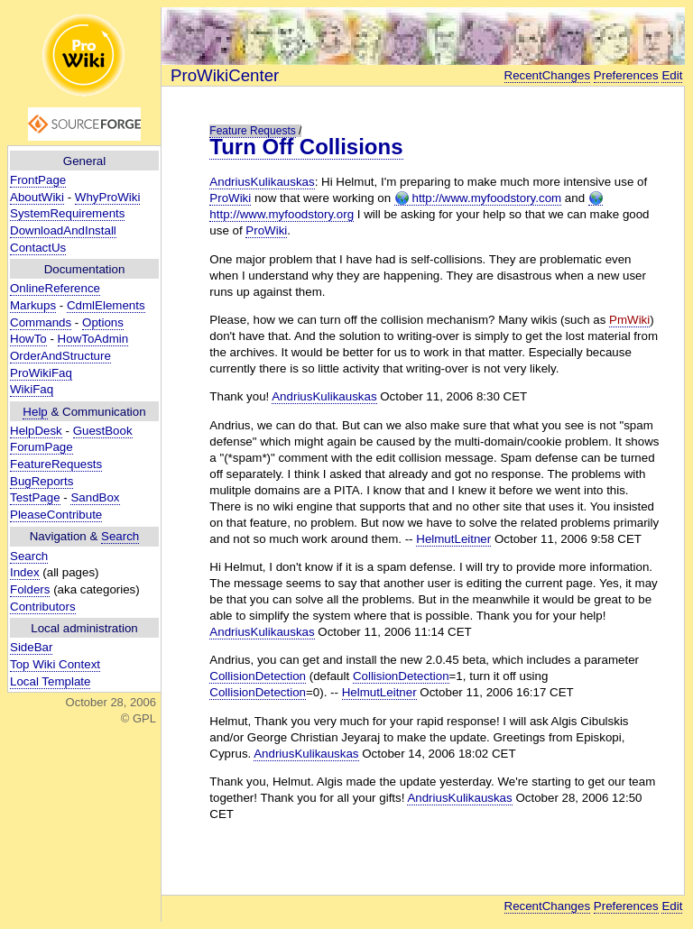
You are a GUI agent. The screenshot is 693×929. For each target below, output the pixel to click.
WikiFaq (31, 389)
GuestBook (103, 430)
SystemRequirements (67, 213)
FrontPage (38, 180)
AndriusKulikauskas (261, 182)
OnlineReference (55, 288)
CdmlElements (106, 305)
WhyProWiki (108, 197)
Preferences (626, 75)
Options (103, 322)
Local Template (50, 681)
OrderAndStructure (60, 356)
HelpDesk (36, 430)
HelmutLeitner (453, 539)
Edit (671, 75)
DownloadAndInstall (63, 230)
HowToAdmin (93, 338)
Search (120, 536)
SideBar (31, 647)
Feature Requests (252, 130)
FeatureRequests (56, 464)
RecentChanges (547, 75)
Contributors (43, 606)
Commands (40, 322)
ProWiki (230, 198)
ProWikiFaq (41, 373)
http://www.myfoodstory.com (477, 198)
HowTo (28, 338)
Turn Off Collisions (305, 146)
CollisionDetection (257, 676)
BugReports (41, 481)
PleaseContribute (56, 514)
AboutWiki (37, 197)
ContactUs (38, 247)
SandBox (94, 497)
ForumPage (41, 447)
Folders (30, 589)
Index (25, 572)
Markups (33, 305)
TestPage (35, 497)
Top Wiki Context (55, 664)
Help (35, 412)
